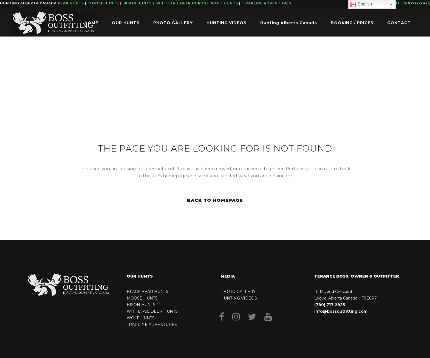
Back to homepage (215, 200)
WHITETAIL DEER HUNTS (152, 311)
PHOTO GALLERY (238, 291)
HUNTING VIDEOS (238, 298)
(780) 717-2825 (329, 304)
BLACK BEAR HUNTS (147, 291)
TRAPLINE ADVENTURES (152, 324)
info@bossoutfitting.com (340, 311)
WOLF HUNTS (141, 317)
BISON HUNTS (141, 304)
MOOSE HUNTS (142, 298)
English (361, 4)
